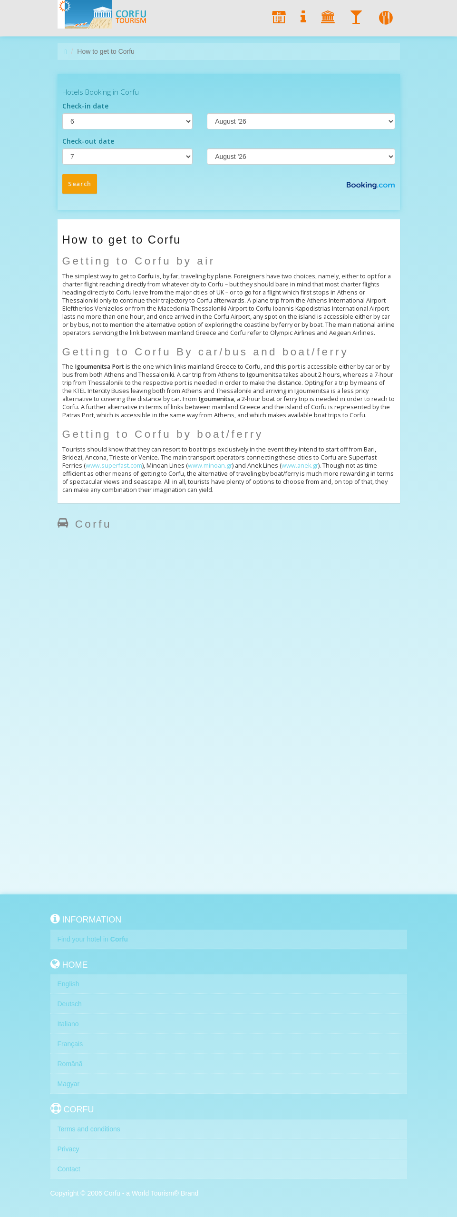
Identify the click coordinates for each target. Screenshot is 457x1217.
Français (70, 1044)
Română (70, 1064)
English (68, 984)
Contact (69, 1169)
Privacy (68, 1149)
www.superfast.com (114, 465)
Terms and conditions (89, 1129)
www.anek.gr (300, 465)
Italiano (68, 1024)
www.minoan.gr (210, 465)
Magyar (69, 1084)
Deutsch (70, 1004)
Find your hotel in (93, 939)
